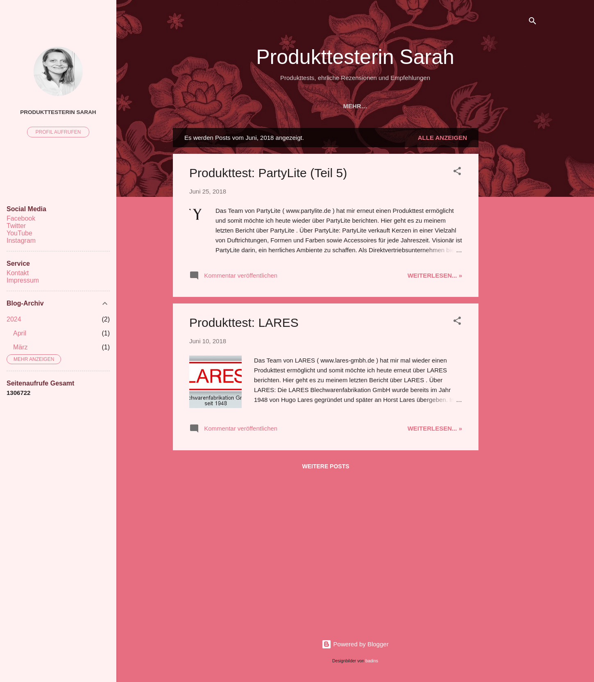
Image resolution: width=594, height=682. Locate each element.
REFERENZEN (310, 106)
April (19, 333)
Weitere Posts (325, 466)
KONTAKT (470, 106)
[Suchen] (532, 22)
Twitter (16, 225)
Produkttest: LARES (244, 322)
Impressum (23, 280)
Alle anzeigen (442, 137)
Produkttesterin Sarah (355, 57)
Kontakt (18, 272)
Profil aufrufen (58, 132)
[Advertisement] (511, 251)
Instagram (21, 240)
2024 (14, 319)
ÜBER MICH (363, 106)
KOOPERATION (418, 106)
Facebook (21, 218)
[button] (457, 172)
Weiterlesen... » (435, 275)
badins (371, 660)
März (20, 347)
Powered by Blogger (355, 644)
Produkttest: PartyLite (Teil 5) (268, 173)
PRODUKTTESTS (250, 106)
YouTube (19, 233)
